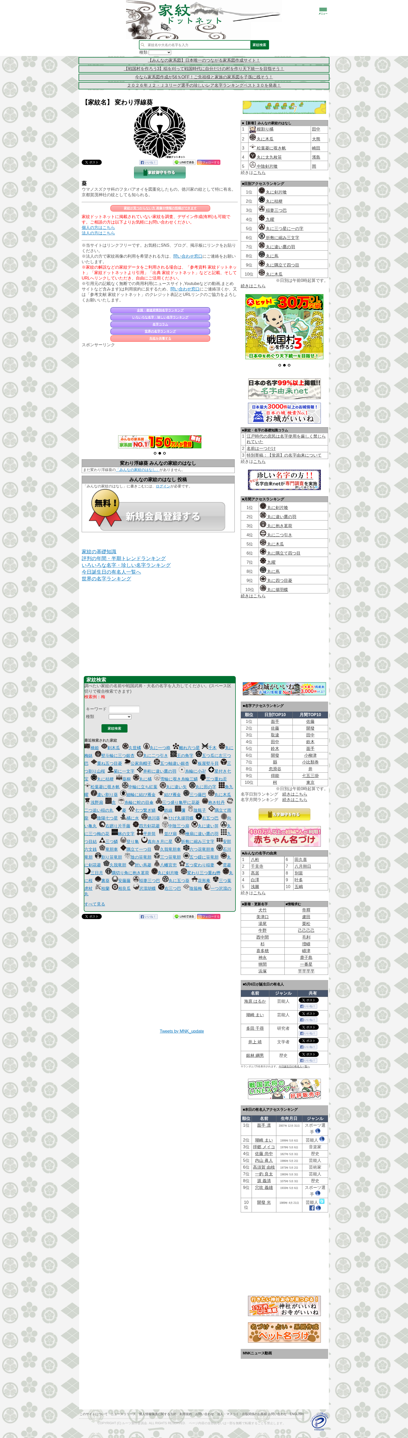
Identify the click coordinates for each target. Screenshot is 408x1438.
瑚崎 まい (255, 1015)
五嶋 (299, 886)
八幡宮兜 (165, 865)
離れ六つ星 (186, 748)
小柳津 (310, 755)
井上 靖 (255, 1042)
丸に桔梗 (102, 779)
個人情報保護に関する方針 (157, 1414)
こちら (259, 172)
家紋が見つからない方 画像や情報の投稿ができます (160, 208)
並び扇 (167, 834)
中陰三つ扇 (175, 826)
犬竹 (262, 910)
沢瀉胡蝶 (144, 888)
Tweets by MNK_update (182, 1031)
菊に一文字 (121, 771)
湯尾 (262, 923)
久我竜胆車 (167, 849)
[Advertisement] (160, 388)
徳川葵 (150, 818)
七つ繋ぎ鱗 (142, 810)
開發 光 (264, 1202)
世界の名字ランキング (160, 331)
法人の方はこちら (98, 233)
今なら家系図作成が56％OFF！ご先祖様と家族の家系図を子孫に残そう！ (204, 77)
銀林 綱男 (255, 1055)
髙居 (255, 873)
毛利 (306, 937)
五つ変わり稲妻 (196, 865)
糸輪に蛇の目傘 (136, 802)
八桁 (255, 859)
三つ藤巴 (194, 794)
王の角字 (181, 755)
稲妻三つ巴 (146, 880)
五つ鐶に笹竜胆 (201, 857)
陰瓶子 (196, 810)
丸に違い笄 (205, 826)
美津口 (262, 917)
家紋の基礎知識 (99, 551)
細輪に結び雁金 (138, 794)
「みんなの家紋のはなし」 (138, 470)
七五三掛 (310, 775)
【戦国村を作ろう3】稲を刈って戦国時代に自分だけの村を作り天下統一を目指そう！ (204, 68)
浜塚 (262, 971)
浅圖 (255, 886)
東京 (310, 782)
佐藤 (310, 721)
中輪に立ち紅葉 (139, 787)
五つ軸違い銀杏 (171, 763)
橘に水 (129, 818)
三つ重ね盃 (213, 779)
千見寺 (257, 866)
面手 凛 (264, 1125)
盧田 (306, 917)
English (297, 1414)
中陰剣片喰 (264, 166)
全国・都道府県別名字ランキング (160, 310)
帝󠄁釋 (306, 910)
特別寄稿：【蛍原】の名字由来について (284, 455)
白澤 (255, 880)
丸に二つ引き (152, 755)
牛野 (262, 930)
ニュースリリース (123, 1414)
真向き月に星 (157, 841)
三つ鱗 (108, 841)
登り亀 (129, 841)
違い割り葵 (104, 794)
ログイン (163, 486)
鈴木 (310, 742)
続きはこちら (253, 286)
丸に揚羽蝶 (274, 589)
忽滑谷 (275, 769)
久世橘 (131, 748)
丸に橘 (142, 779)
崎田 (316, 148)
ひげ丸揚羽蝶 (178, 818)
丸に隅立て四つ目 (279, 265)
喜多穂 (262, 951)
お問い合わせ (204, 1414)
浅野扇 (93, 802)
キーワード (96, 709)
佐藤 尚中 (264, 1153)
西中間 (262, 937)
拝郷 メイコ (264, 1147)
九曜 (266, 219)
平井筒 (146, 834)
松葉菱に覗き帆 (102, 787)
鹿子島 (306, 957)
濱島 (316, 157)
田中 (316, 129)
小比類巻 (310, 762)
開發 (310, 728)
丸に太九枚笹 (266, 157)
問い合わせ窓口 (187, 256)
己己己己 (306, 930)
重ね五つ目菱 (106, 763)
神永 (262, 957)
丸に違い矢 (173, 787)
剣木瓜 (110, 748)
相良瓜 (121, 888)
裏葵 (102, 880)
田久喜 (301, 859)
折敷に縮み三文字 (194, 841)
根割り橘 (264, 129)
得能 (275, 775)
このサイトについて (94, 1414)
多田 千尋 (255, 1028)
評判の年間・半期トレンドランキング (124, 558)
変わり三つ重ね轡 (200, 873)
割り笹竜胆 (108, 857)
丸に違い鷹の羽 (277, 247)
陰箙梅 (192, 888)
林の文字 (123, 834)
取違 (275, 735)
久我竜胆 (114, 865)
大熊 (316, 139)
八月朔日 (303, 866)
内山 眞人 (264, 1160)
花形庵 (201, 880)
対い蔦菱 (140, 865)
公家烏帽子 (137, 763)
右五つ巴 (207, 818)
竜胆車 (108, 849)
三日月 (93, 873)
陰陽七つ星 (104, 818)
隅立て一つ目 (135, 849)
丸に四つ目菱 (276, 580)
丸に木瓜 (219, 794)
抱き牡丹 (213, 802)
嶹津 (306, 951)
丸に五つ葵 (175, 880)
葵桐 (123, 779)
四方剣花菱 (146, 826)
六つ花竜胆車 (198, 849)
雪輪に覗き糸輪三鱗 (176, 779)
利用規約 (186, 1414)
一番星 (306, 964)
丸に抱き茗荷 (276, 526)
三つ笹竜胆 (167, 857)
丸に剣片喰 (164, 873)
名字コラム (160, 324)
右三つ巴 (169, 888)
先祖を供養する (160, 338)
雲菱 (223, 865)
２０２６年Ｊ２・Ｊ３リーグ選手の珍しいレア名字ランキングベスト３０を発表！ (204, 85)
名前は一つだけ (261, 448)
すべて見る (94, 904)
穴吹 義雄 (264, 1187)
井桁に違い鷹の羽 (156, 771)
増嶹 (306, 944)
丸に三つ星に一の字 (281, 228)
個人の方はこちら (98, 227)
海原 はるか (255, 1001)
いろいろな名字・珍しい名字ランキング (160, 317)
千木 (209, 748)
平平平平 (306, 971)
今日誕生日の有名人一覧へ (111, 572)
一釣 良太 (264, 1174)
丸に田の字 (202, 787)
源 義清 (264, 1181)
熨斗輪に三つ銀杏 (115, 755)
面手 (275, 721)
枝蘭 (102, 888)
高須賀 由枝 (264, 1167)
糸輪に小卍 (192, 771)
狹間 (262, 964)
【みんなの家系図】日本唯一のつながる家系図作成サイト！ (204, 60)
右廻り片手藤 (114, 826)
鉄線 (165, 810)
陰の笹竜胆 (137, 857)
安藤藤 (121, 880)
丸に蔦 (268, 256)
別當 (299, 873)
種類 (90, 716)
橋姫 (91, 748)
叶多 (299, 880)
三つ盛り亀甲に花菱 (178, 802)
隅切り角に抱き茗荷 (127, 873)
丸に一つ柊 (156, 748)
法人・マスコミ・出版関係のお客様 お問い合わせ (251, 1414)
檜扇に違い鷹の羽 (199, 834)
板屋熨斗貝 (205, 763)
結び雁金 (169, 794)
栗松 (306, 923)
